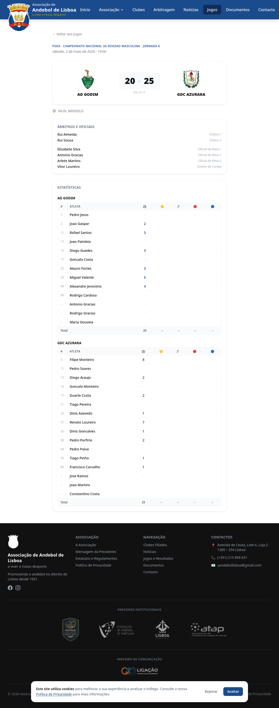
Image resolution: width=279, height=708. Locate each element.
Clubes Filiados (155, 545)
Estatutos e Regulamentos (96, 558)
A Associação (86, 545)
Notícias (191, 9)
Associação (111, 9)
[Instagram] (18, 587)
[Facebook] (10, 587)
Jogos (212, 9)
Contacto (266, 9)
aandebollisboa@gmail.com (239, 565)
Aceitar (233, 691)
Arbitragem (164, 9)
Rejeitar (211, 691)
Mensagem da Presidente (96, 551)
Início (85, 9)
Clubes (138, 9)
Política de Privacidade (93, 565)
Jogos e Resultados (158, 558)
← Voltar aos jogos (67, 34)
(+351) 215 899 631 (232, 557)
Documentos (237, 9)
